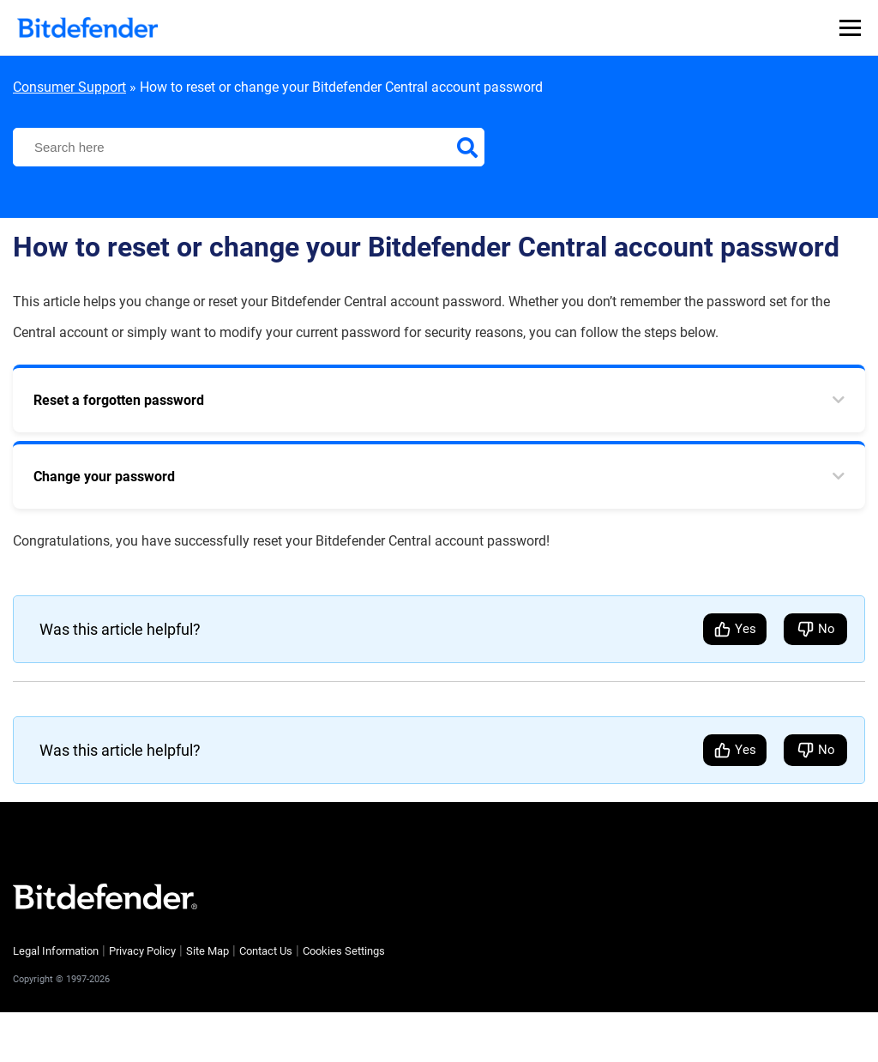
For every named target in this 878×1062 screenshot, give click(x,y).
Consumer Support (69, 87)
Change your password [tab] (104, 476)
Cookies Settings (344, 950)
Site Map (207, 950)
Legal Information (56, 950)
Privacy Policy (142, 950)
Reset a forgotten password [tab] (118, 400)
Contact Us (265, 950)
